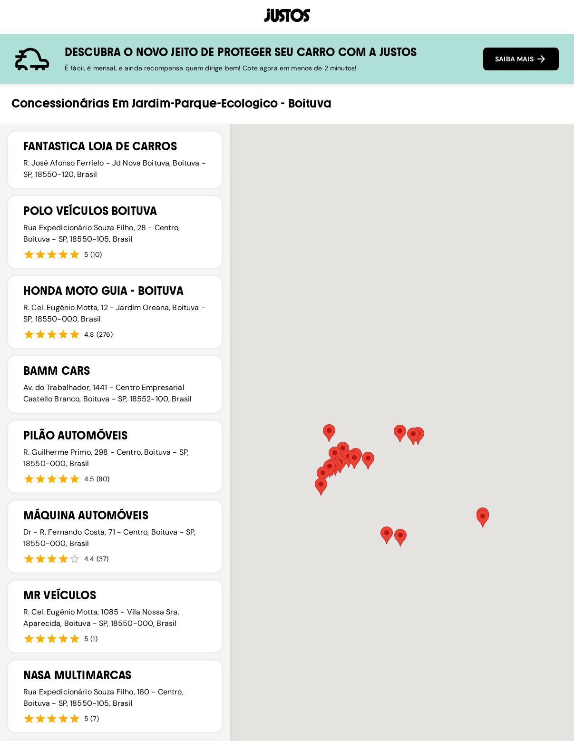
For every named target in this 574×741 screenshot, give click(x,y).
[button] (368, 460)
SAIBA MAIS (521, 59)
